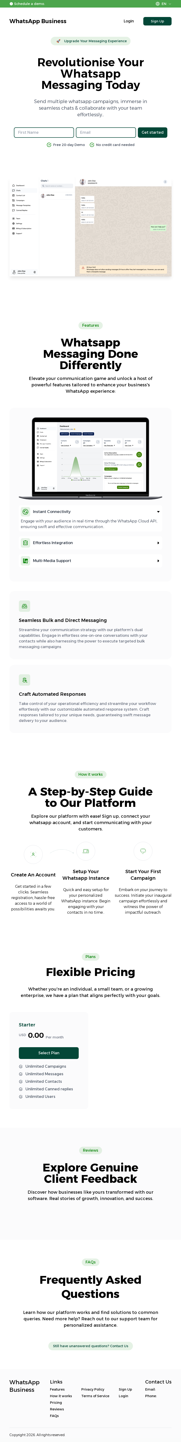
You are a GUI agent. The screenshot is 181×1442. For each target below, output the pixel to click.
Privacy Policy (92, 1389)
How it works (61, 1396)
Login (129, 21)
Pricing (56, 1402)
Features (57, 1389)
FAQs (54, 1416)
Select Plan (48, 1053)
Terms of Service (95, 1396)
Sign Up (157, 21)
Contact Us (119, 1346)
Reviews (57, 1409)
